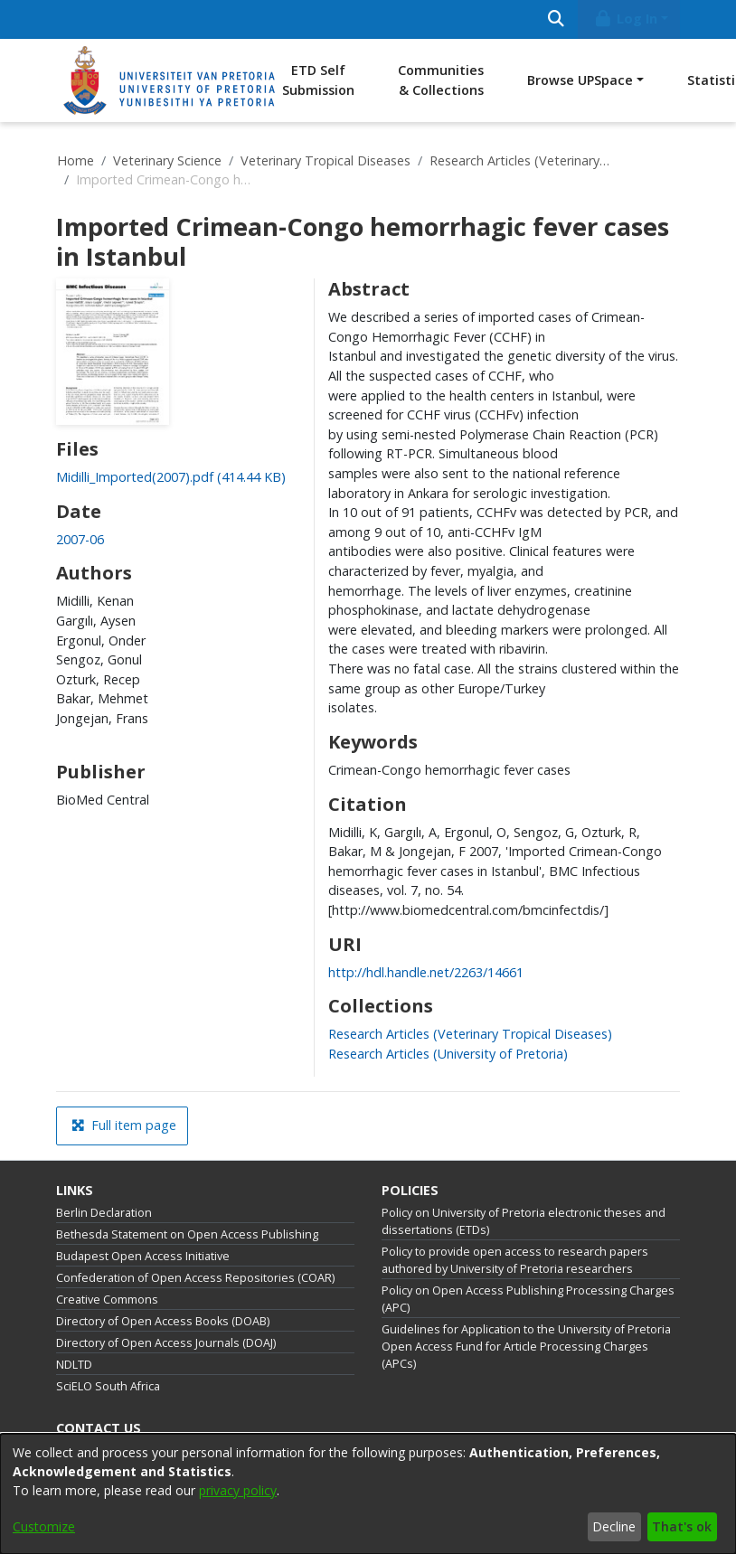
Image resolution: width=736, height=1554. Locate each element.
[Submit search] (555, 19)
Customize (44, 1526)
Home (75, 160)
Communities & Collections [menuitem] (441, 80)
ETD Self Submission (318, 80)
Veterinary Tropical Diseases (325, 160)
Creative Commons (107, 1299)
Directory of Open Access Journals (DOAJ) (166, 1343)
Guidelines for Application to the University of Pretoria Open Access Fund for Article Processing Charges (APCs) (526, 1346)
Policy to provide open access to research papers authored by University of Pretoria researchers (515, 1260)
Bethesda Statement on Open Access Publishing (187, 1234)
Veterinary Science (167, 160)
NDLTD (74, 1364)
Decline (614, 1526)
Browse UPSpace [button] (580, 80)
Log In (625, 18)
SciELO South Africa (108, 1386)
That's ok (682, 1526)
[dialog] (368, 1494)
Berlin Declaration (104, 1212)
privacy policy (238, 1490)
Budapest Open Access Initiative (143, 1256)
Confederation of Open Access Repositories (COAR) (195, 1278)
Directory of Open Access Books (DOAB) (162, 1321)
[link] (171, 476)
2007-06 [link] (80, 539)
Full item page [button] (123, 1125)
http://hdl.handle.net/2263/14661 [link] (426, 972)
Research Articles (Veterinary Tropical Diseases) (519, 160)
